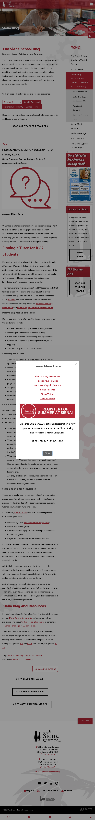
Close (47, 453)
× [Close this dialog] (76, 364)
